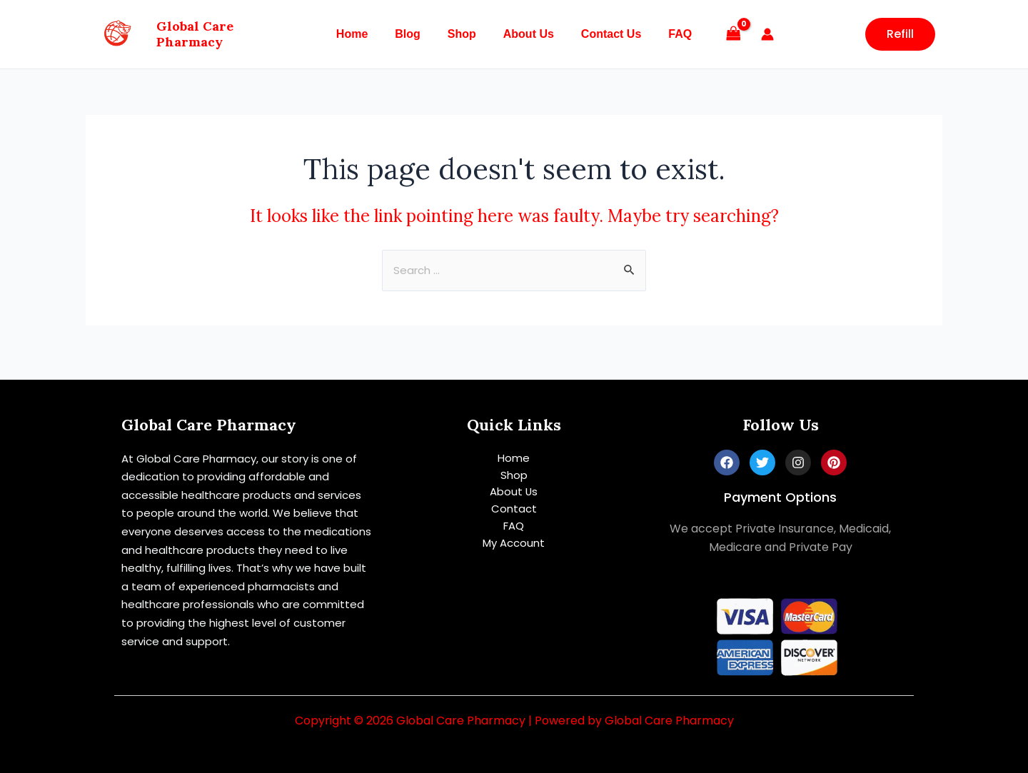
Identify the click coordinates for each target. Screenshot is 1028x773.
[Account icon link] (754, 34)
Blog (414, 34)
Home (362, 34)
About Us (526, 34)
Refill (900, 34)
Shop (464, 34)
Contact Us (605, 34)
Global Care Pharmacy (229, 34)
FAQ (669, 34)
